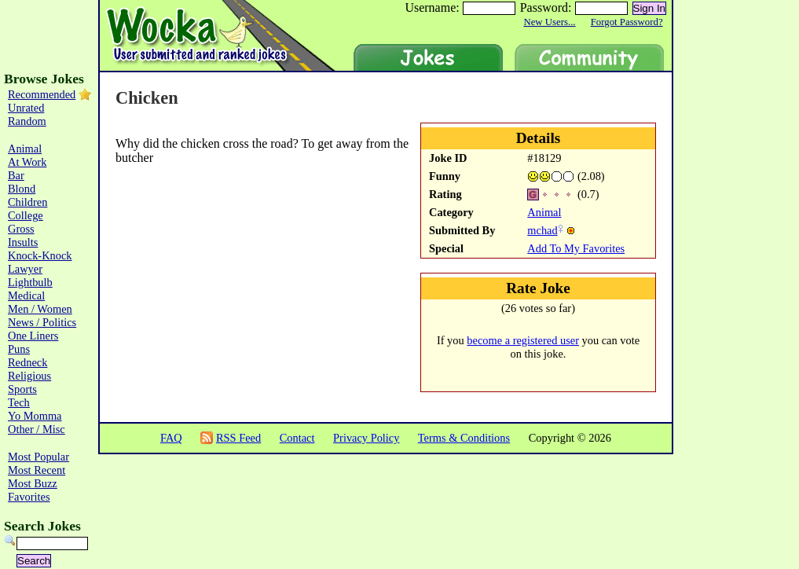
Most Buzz (32, 483)
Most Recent (36, 470)
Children (27, 202)
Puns (19, 349)
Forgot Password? (627, 22)
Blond (21, 188)
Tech (19, 402)
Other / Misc (36, 429)
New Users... (549, 22)
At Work (27, 162)
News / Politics (42, 322)
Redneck (27, 362)
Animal (544, 212)
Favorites (29, 496)
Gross (21, 228)
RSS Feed (238, 437)
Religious (29, 375)
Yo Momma (35, 415)
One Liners (33, 335)
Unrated (26, 107)
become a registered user (523, 340)
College (25, 215)
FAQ (171, 437)
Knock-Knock (40, 255)
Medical (26, 295)
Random (27, 121)
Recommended (41, 94)
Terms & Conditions (464, 437)
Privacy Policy (366, 437)
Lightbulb (30, 282)
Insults (23, 242)
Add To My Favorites (576, 248)
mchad (542, 230)
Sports (22, 389)
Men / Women (40, 309)
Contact (297, 437)
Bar (16, 175)
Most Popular (38, 456)
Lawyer (25, 268)
